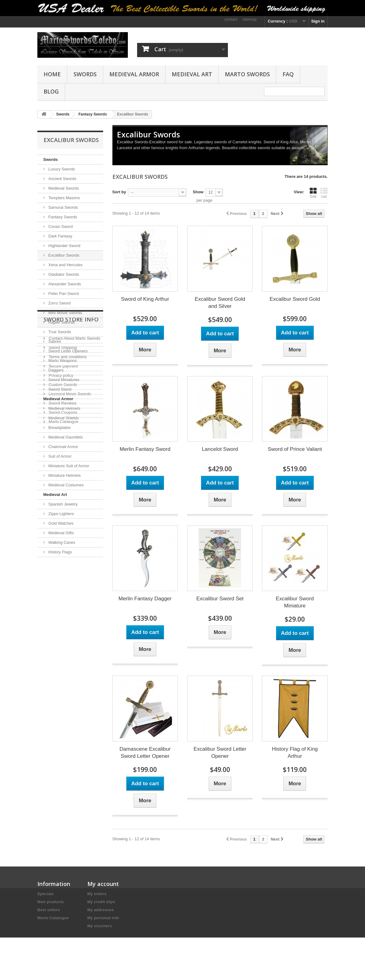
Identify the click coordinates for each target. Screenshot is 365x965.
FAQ (288, 74)
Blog (51, 91)
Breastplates (59, 427)
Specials (45, 894)
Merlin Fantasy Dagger (145, 599)
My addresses (100, 910)
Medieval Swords (63, 188)
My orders (97, 894)
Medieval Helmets (63, 408)
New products (50, 902)
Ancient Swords (61, 178)
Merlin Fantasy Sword (145, 449)
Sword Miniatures (63, 379)
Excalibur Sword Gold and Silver (220, 302)
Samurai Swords (62, 207)
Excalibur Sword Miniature (295, 602)
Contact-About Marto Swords (74, 592)
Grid (313, 192)
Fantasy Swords (62, 217)
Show (198, 192)
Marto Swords (247, 74)
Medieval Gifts (60, 533)
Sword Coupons (62, 666)
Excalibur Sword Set (220, 599)
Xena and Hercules (64, 264)
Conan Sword (60, 226)
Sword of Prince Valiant (295, 449)
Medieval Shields (63, 418)
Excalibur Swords (63, 255)
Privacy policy (60, 629)
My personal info (103, 918)
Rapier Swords (61, 322)
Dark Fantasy (59, 236)
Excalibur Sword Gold (295, 299)
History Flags (59, 552)
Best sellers (48, 910)
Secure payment (63, 620)
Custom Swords (62, 638)
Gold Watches (60, 523)
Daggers (55, 370)
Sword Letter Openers (67, 351)
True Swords (59, 331)
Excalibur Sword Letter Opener (220, 752)
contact (230, 19)
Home (52, 74)
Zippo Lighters (60, 513)
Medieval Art (192, 74)
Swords (85, 74)
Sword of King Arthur (145, 299)
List (324, 192)
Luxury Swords (61, 169)
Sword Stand (59, 389)
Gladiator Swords (63, 274)
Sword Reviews (62, 657)
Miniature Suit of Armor (68, 466)
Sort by (119, 192)
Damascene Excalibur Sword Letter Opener (145, 752)
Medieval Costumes (65, 485)
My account (103, 883)
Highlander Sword (63, 245)
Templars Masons (63, 197)
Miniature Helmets (64, 475)
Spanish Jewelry (62, 504)
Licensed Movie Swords (69, 647)
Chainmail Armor (62, 446)
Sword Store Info (71, 575)
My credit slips (101, 902)
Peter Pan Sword (63, 293)
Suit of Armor (59, 456)
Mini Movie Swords (64, 312)
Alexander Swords (64, 284)
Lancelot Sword (220, 449)
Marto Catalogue (63, 675)
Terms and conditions (67, 610)
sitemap (249, 19)
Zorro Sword (58, 303)
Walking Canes (61, 542)
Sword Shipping (62, 601)
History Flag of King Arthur (295, 752)
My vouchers (99, 926)
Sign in (318, 21)
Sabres (54, 341)
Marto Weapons (62, 360)
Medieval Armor (134, 74)
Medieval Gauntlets (65, 437)
